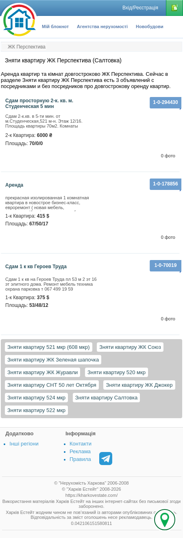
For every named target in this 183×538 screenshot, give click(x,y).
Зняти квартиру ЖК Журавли (42, 372)
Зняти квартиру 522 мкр (36, 410)
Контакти (81, 444)
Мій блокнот (55, 26)
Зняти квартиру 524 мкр (36, 398)
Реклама (80, 451)
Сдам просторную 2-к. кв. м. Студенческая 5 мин (39, 103)
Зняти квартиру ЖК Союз (130, 347)
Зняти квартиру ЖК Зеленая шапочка (53, 360)
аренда (14, 185)
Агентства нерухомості (102, 26)
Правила (80, 459)
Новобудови (149, 26)
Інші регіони (23, 444)
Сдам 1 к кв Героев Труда (36, 266)
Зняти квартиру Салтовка (106, 398)
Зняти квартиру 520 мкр (116, 372)
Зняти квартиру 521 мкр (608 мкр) (48, 347)
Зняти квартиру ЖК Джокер (139, 385)
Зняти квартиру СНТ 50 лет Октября (51, 385)
